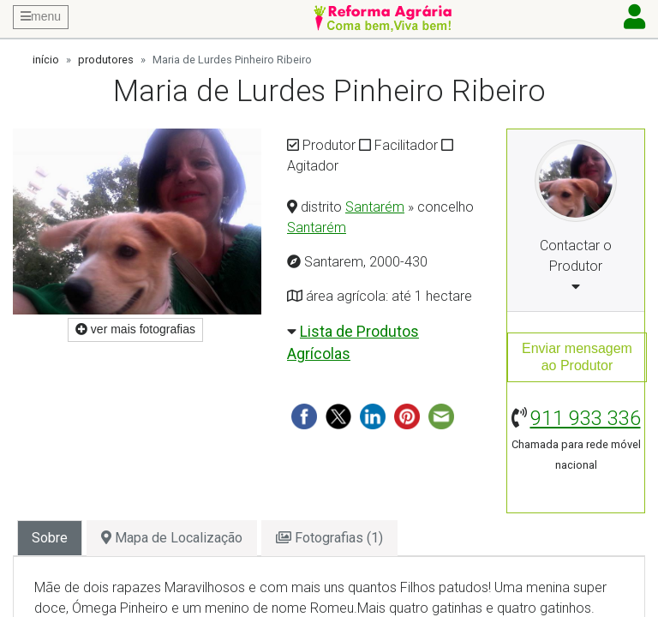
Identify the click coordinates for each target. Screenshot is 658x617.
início (46, 59)
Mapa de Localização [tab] (171, 538)
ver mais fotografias (135, 329)
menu (41, 16)
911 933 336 (585, 418)
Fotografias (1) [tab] (329, 538)
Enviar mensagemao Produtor (577, 357)
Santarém (374, 207)
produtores (106, 59)
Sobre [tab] (50, 538)
